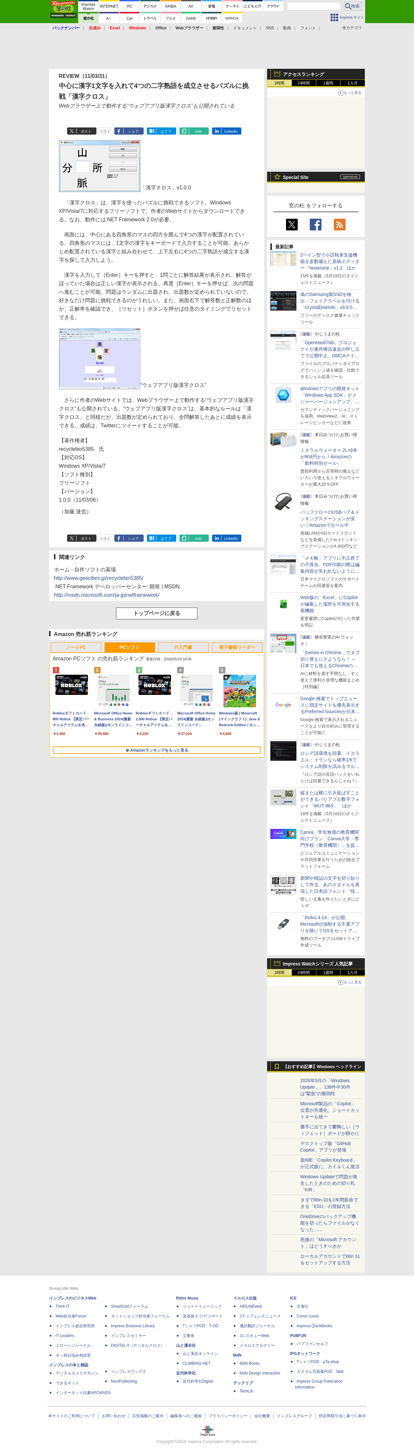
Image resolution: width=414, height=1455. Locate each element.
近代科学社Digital (198, 1381)
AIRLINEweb (251, 1306)
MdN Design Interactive (260, 1373)
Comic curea (308, 1316)
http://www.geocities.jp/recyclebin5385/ (99, 578)
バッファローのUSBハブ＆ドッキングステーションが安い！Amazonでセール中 (330, 518)
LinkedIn (231, 131)
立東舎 (188, 1335)
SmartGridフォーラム (130, 1306)
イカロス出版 (245, 1298)
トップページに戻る (156, 613)
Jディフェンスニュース (260, 1316)
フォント (308, 28)
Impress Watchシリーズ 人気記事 (318, 963)
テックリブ (243, 1383)
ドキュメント (245, 28)
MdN (237, 1355)
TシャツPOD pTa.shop (318, 1361)
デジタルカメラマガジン (77, 1373)
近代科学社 (186, 1373)
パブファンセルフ (312, 1344)
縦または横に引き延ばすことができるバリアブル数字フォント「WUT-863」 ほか (330, 799)
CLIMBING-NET (197, 1363)
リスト (105, 131)
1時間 (279, 83)
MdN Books (250, 1363)
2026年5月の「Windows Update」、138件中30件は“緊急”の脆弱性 (325, 1087)
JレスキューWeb (254, 1335)
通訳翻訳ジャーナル (257, 1326)
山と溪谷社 (186, 1345)
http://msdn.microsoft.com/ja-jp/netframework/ (107, 595)
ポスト (86, 131)
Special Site (296, 177)
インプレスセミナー (128, 1335)
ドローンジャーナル (73, 1345)
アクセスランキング (303, 74)
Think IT (63, 1306)
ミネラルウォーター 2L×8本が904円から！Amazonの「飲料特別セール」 (328, 457)
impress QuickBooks (314, 1326)
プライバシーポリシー (228, 1416)
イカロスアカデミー (257, 1345)
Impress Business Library (133, 1326)
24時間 (304, 83)
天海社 (302, 1306)
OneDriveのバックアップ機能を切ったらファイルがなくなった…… (330, 1223)
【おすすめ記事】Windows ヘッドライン (322, 1067)
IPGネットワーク (305, 1353)
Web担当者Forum (71, 1316)
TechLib (246, 1391)
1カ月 (353, 83)
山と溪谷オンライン (200, 1353)
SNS (270, 28)
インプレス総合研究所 (75, 1326)
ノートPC (76, 647)
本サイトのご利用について (71, 1416)
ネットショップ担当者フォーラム (140, 1316)
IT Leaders (65, 1335)
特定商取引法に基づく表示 (342, 1416)
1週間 (328, 83)
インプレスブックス (128, 1371)
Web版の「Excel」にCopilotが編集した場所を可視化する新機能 (330, 604)
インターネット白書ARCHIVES (83, 1392)
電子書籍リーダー (237, 647)
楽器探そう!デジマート (203, 1316)
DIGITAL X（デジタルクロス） (138, 1345)
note (198, 131)
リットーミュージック (202, 1306)
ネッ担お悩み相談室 (73, 1355)
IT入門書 (183, 647)
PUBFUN (298, 1335)
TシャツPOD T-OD (201, 1326)
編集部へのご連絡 (186, 1416)
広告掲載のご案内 (148, 1416)
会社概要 (262, 1416)
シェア (133, 131)
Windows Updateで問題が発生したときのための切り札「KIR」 (329, 1183)
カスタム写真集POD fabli (320, 1371)
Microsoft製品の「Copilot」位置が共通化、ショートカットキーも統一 (330, 1110)
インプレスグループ (294, 1416)
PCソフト (129, 647)
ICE (293, 1298)
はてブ (166, 131)
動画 (287, 28)
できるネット (67, 1383)
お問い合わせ (113, 1416)
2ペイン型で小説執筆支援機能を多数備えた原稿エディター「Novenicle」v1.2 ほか (330, 261)
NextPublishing (124, 1381)
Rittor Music (187, 1298)
